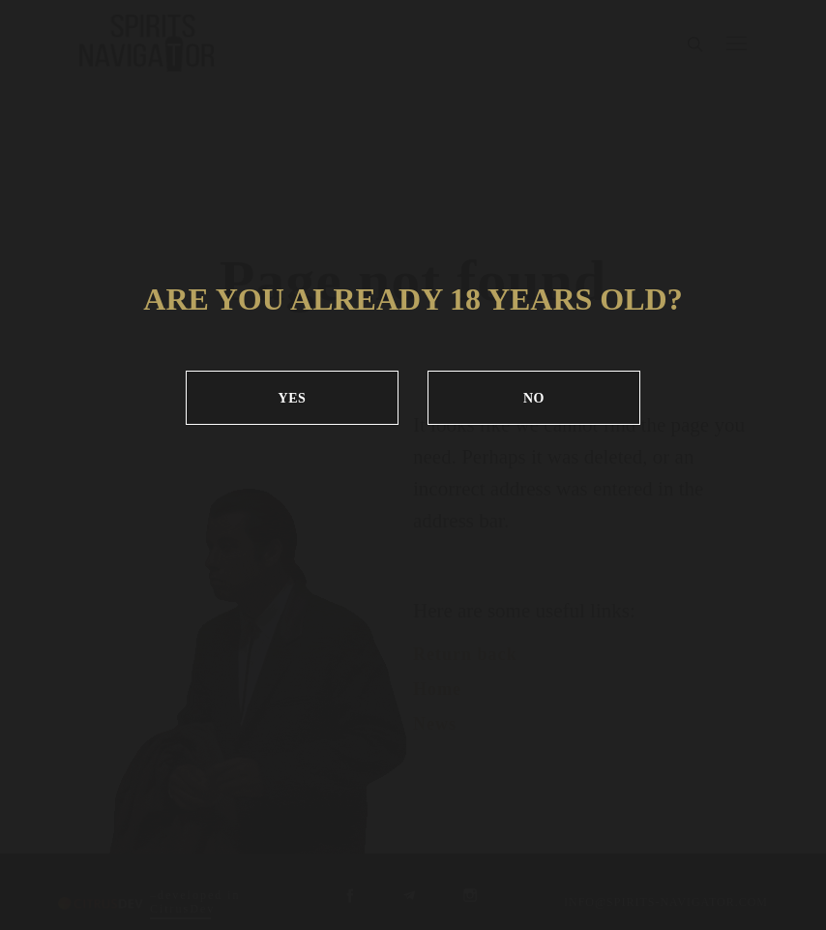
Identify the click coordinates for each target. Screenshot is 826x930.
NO (534, 398)
